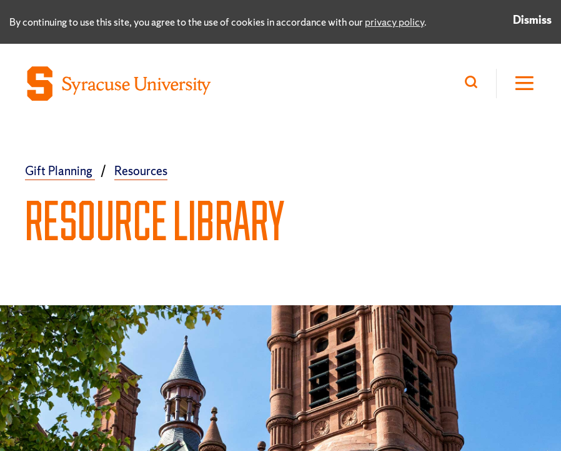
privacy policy (394, 22)
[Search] (474, 83)
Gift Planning (60, 171)
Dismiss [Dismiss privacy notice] (532, 20)
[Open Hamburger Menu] (516, 83)
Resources (140, 171)
